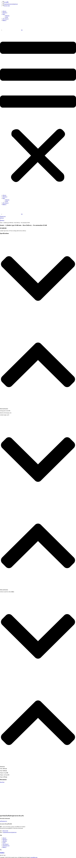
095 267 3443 (5, 830)
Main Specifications (4, 408)
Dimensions (2, 766)
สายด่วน (2, 852)
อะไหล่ (6, 17)
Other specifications (4, 589)
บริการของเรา (5, 18)
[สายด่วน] (0, 850)
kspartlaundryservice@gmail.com (9, 832)
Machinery (2, 220)
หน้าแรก (4, 11)
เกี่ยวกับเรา (4, 12)
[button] (38, 113)
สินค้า (3, 14)
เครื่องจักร (7, 15)
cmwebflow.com (34, 857)
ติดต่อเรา (4, 20)
